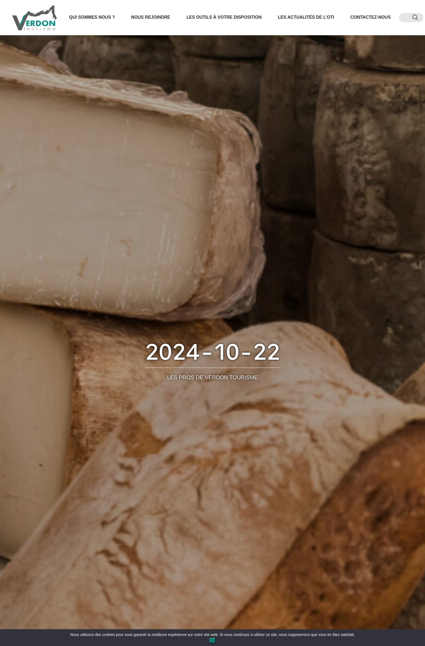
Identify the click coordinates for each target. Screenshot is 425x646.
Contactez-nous (370, 17)
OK (212, 640)
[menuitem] (405, 17)
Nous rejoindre (150, 17)
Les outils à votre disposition (224, 17)
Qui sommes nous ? (92, 17)
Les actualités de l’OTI (306, 17)
